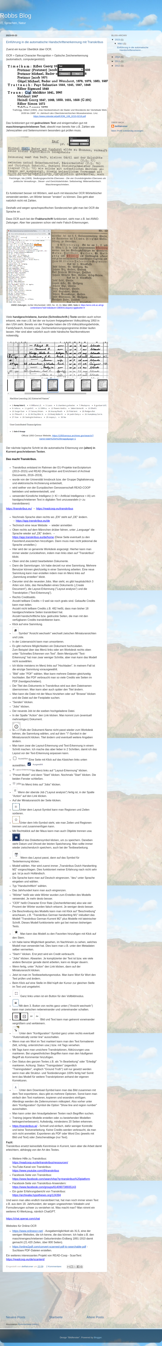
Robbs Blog (15, 15)
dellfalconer (121, 126)
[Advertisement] (55, 1293)
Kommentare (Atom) (28, 1324)
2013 (118, 61)
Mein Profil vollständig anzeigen (127, 130)
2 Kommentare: (54, 1266)
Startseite (56, 1317)
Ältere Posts (95, 1317)
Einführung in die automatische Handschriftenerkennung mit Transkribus (54, 42)
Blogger (98, 1337)
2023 (118, 39)
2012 (118, 65)
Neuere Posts (15, 1317)
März (120, 43)
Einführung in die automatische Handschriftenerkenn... (132, 48)
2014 (118, 57)
